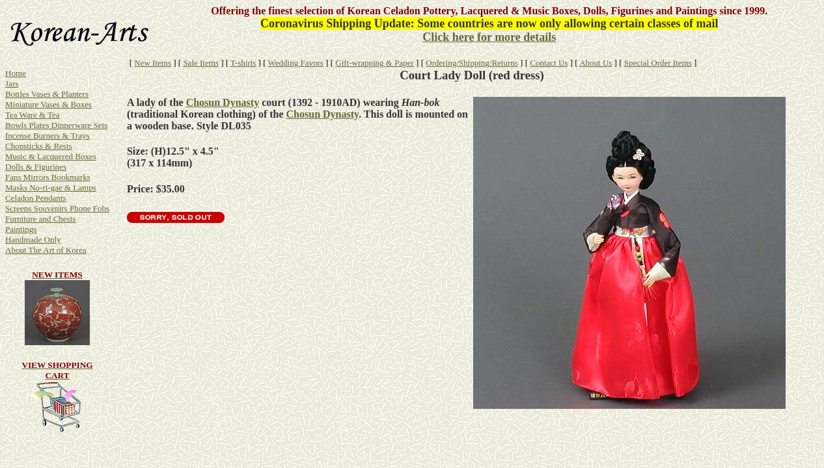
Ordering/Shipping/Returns (472, 63)
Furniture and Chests (40, 219)
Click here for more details (489, 37)
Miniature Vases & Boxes (48, 104)
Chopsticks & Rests (38, 146)
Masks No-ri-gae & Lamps (50, 187)
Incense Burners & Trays (47, 135)
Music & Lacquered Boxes (50, 156)
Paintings (20, 229)
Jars (11, 83)
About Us (595, 63)
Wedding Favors (295, 63)
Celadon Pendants (35, 198)
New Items (152, 63)
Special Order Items (658, 63)
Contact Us (549, 63)
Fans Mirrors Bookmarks (47, 177)
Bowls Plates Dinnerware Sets (56, 125)
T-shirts (243, 63)
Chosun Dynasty (222, 102)
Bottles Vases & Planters (47, 94)
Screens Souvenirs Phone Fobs (57, 208)
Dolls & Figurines (35, 167)
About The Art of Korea (46, 250)
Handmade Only (33, 239)
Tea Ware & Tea (32, 115)
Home (15, 73)
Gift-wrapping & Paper (374, 63)
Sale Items (201, 63)
